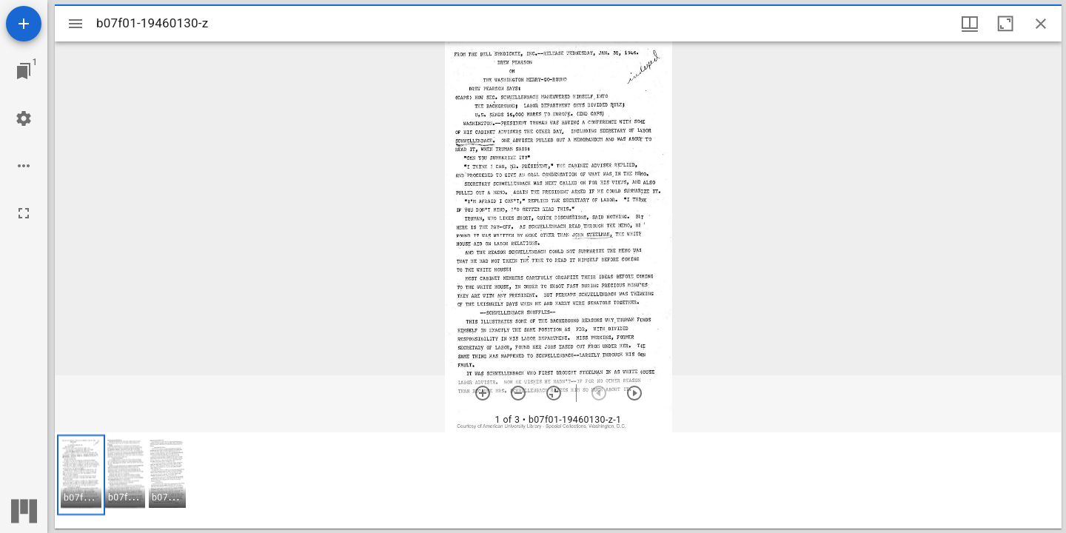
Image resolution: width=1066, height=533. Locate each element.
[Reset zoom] (553, 393)
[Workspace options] (23, 166)
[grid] (558, 480)
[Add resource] (23, 23)
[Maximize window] (1005, 23)
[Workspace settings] (23, 118)
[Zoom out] (518, 393)
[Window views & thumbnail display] (970, 23)
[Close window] (1041, 23)
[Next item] (634, 393)
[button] (81, 475)
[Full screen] (23, 213)
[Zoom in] (482, 393)
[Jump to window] (23, 71)
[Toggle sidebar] (75, 23)
